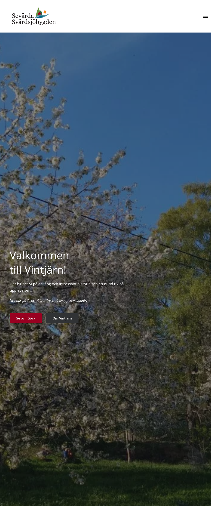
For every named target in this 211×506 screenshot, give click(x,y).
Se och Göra (25, 318)
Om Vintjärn (62, 318)
